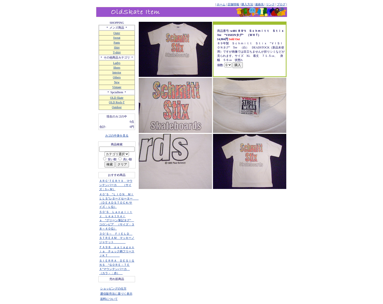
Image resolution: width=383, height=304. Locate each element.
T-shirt (117, 52)
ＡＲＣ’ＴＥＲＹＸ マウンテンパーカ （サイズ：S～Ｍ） (115, 185)
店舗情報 (233, 4)
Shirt (116, 47)
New (117, 82)
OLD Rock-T (117, 102)
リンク (270, 4)
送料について (109, 299)
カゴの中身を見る (116, 135)
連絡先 (259, 4)
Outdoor (117, 107)
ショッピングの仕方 (113, 288)
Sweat (116, 37)
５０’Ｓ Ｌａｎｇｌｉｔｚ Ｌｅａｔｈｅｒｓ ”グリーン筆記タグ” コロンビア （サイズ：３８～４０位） (116, 220)
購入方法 (247, 4)
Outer (116, 33)
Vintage (116, 87)
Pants (117, 42)
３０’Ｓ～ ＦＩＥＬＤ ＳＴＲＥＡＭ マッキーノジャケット (116, 238)
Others (117, 77)
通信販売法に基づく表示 (116, 293)
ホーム (221, 4)
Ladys (116, 63)
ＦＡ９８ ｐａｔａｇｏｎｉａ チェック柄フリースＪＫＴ (116, 251)
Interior (116, 72)
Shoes (116, 67)
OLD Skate (116, 97)
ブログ (281, 4)
